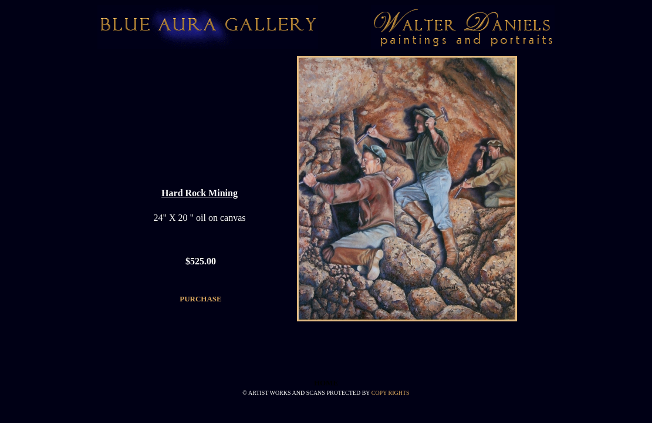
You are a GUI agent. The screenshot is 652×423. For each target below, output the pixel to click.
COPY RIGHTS (390, 393)
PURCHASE (201, 298)
